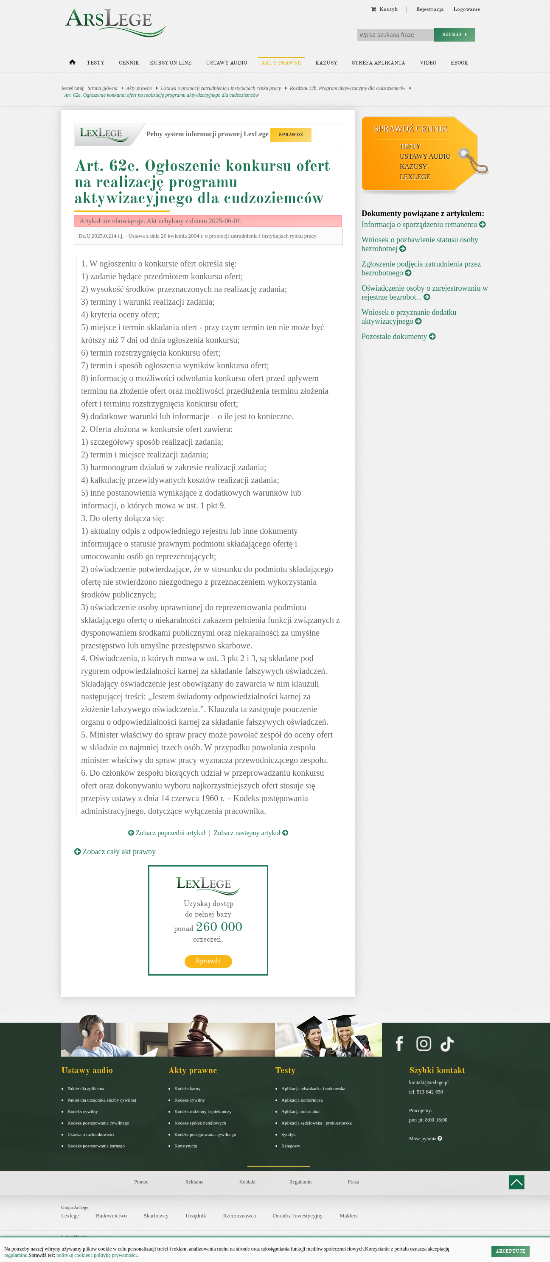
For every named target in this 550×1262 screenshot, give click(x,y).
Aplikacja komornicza (302, 1099)
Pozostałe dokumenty (398, 336)
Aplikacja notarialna (300, 1111)
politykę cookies (73, 1255)
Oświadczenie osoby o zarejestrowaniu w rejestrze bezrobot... (425, 292)
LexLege (415, 176)
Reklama (194, 1182)
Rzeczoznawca (239, 1215)
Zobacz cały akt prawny (115, 851)
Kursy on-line (170, 63)
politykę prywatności (115, 1255)
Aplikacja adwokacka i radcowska (313, 1088)
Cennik (129, 63)
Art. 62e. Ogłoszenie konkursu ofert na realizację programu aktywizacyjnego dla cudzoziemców (161, 95)
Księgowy (290, 1145)
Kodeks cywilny (82, 1111)
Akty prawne (281, 63)
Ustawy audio (226, 63)
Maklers (349, 1215)
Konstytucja (185, 1145)
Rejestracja (430, 9)
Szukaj (454, 34)
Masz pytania (425, 1138)
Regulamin (300, 1182)
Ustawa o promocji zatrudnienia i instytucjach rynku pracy (221, 88)
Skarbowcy (156, 1215)
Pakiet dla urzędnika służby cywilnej (101, 1099)
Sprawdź (208, 961)
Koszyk (384, 9)
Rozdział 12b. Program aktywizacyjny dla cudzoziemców (347, 88)
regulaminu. (16, 1255)
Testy (95, 63)
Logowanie (466, 9)
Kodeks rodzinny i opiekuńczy (203, 1111)
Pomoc (141, 1182)
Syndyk (288, 1134)
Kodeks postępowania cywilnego (98, 1122)
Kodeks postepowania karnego (96, 1145)
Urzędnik (195, 1215)
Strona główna (103, 88)
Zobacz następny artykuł (251, 832)
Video (428, 63)
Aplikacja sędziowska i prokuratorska (316, 1122)
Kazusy (326, 63)
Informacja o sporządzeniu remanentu (423, 224)
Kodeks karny (187, 1088)
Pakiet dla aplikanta (85, 1088)
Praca (353, 1182)
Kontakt (247, 1182)
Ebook (459, 63)
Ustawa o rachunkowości (91, 1134)
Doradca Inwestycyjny (298, 1215)
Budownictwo (111, 1215)
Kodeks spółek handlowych (200, 1122)
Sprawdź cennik (411, 128)
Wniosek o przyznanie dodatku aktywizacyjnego (409, 316)
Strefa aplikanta (378, 63)
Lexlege (70, 1215)
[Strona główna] (72, 64)
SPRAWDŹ (291, 134)
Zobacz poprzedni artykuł (166, 832)
